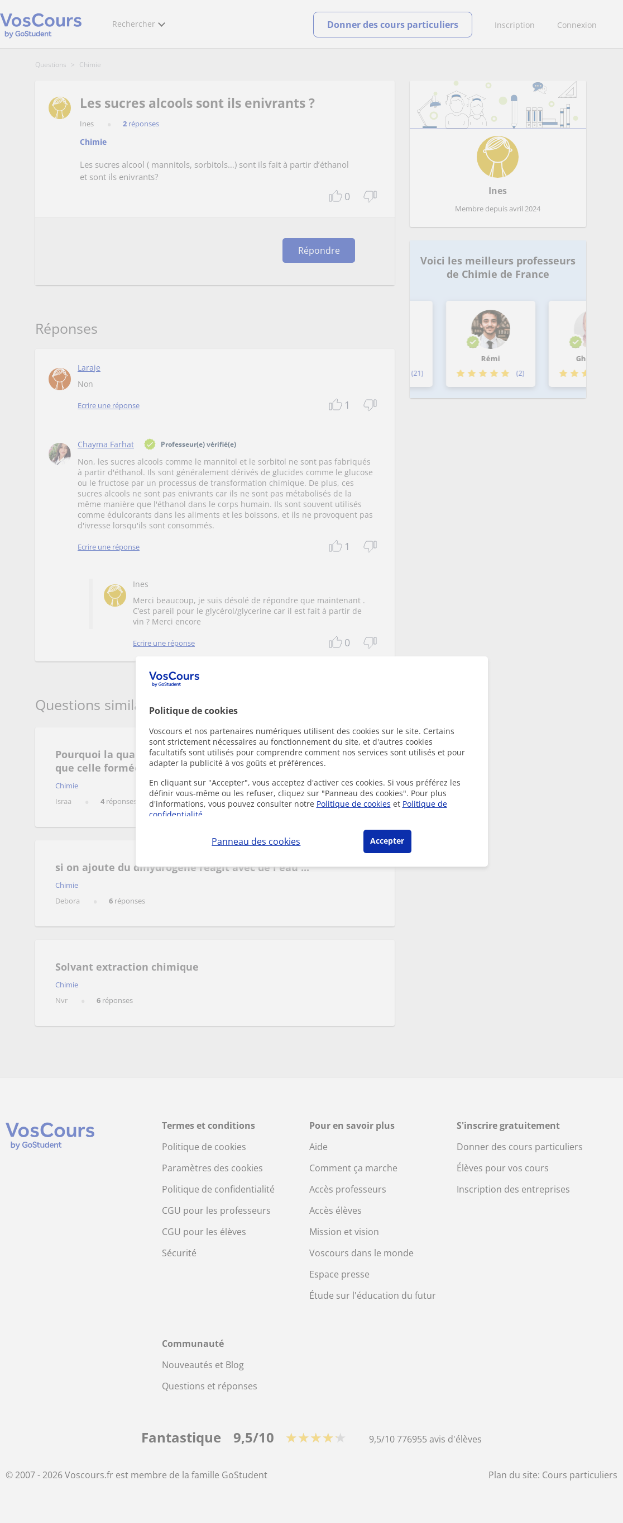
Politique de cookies (354, 803)
